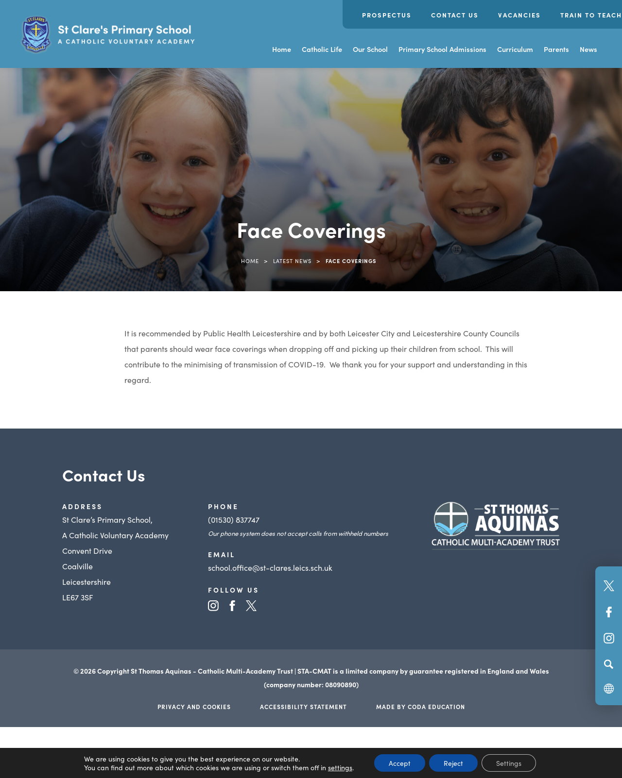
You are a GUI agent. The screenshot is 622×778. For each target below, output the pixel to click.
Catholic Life (322, 49)
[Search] (608, 664)
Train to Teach (591, 14)
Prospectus (387, 14)
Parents (556, 49)
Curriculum (515, 49)
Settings (508, 763)
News (588, 49)
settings (340, 767)
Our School (370, 49)
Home (281, 49)
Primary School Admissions (442, 49)
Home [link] (250, 261)
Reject (453, 763)
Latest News (292, 261)
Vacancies (519, 14)
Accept (400, 763)
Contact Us (455, 14)
